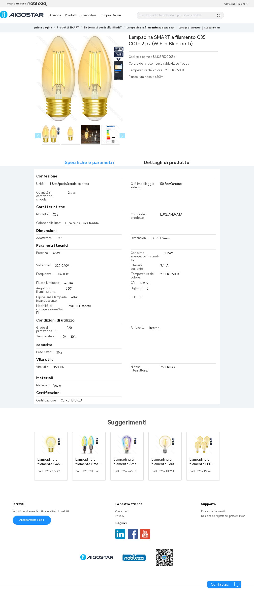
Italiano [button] (243, 4)
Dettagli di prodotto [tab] (166, 162)
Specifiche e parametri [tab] (89, 162)
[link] (68, 27)
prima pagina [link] (43, 27)
